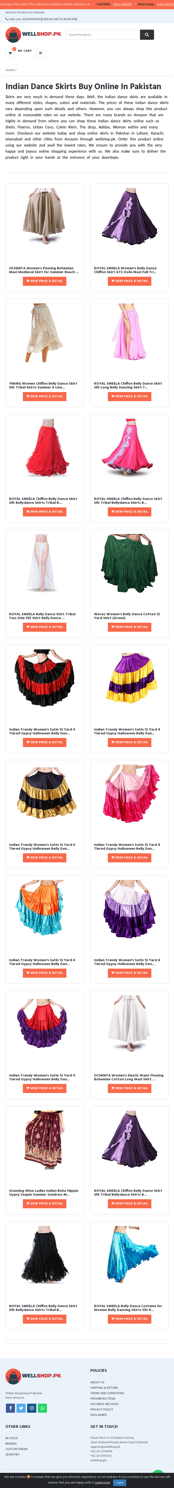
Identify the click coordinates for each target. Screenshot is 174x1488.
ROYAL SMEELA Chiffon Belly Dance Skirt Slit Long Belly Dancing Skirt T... (128, 386)
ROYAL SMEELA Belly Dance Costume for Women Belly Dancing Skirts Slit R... (128, 1308)
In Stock (11, 1438)
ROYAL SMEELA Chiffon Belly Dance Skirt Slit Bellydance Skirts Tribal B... (43, 501)
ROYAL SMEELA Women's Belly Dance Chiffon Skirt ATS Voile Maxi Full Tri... (125, 270)
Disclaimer (98, 1415)
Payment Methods (104, 1404)
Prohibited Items (103, 1398)
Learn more (102, 1482)
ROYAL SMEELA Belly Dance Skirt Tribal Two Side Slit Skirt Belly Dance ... (42, 616)
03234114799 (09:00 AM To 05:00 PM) (49, 19)
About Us (97, 1382)
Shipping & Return (104, 1388)
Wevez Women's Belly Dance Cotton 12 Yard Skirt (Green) (127, 616)
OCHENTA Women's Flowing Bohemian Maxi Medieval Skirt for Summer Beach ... (43, 270)
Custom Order (16, 1449)
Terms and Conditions (107, 1393)
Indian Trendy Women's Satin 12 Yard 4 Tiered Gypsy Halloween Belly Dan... (42, 732)
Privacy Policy (101, 1409)
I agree (120, 1483)
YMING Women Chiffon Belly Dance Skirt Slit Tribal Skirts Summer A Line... (43, 386)
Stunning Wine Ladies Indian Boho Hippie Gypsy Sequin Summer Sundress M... (43, 1193)
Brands (11, 1443)
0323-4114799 (130, 4)
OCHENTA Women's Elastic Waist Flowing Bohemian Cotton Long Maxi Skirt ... (129, 1078)
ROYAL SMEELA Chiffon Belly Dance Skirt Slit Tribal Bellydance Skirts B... (128, 501)
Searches (12, 1454)
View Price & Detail (44, 281)
